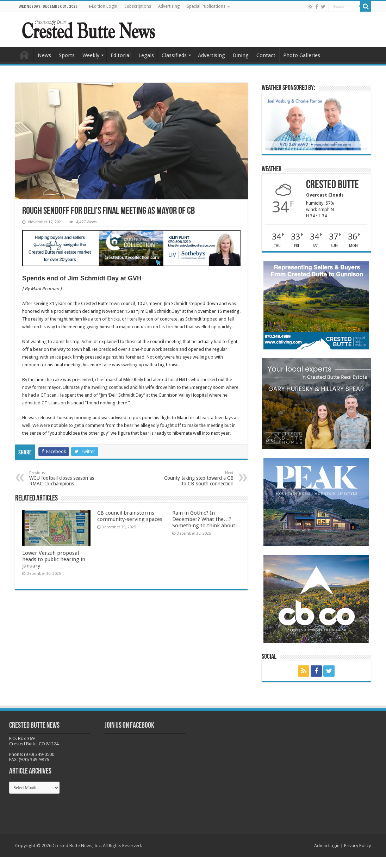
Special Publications (206, 6)
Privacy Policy (357, 845)
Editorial (121, 55)
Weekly (90, 55)
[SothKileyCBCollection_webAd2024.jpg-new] (131, 247)
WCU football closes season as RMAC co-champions (65, 478)
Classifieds (174, 55)
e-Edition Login (102, 6)
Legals (146, 55)
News (44, 55)
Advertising (169, 6)
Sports (67, 55)
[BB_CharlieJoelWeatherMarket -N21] (316, 122)
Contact (265, 55)
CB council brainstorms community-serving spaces (129, 516)
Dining (241, 55)
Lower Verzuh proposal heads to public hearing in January (53, 559)
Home (24, 54)
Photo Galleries (301, 55)
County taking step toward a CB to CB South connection (197, 478)
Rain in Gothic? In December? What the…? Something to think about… (206, 519)
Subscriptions (137, 6)
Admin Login (327, 845)
